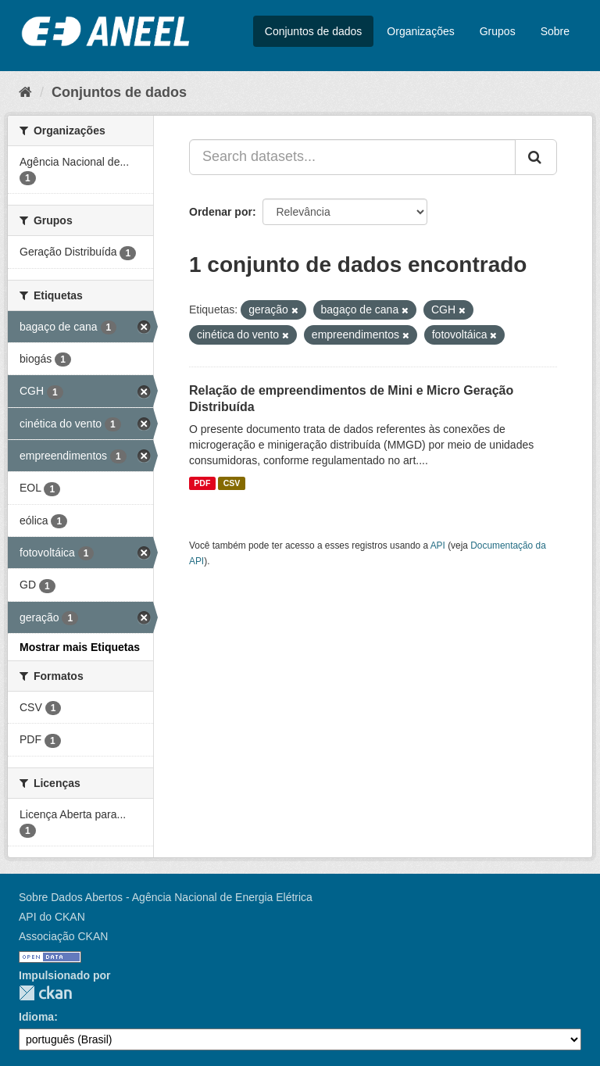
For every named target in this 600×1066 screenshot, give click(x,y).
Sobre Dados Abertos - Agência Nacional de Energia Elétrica (165, 897)
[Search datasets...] (352, 157)
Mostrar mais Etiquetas (80, 647)
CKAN (45, 993)
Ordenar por (220, 212)
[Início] (25, 92)
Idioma (36, 1017)
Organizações (420, 31)
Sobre (555, 31)
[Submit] (536, 157)
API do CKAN (52, 916)
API (437, 545)
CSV (232, 483)
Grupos (498, 31)
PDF (202, 483)
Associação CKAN (63, 936)
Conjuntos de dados (313, 31)
